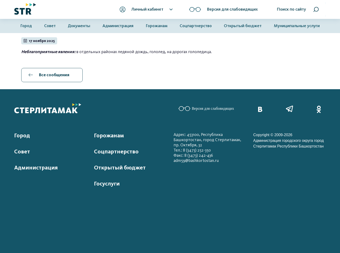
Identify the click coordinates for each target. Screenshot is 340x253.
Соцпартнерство (196, 25)
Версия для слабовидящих (206, 108)
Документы (79, 25)
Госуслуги (107, 183)
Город (26, 25)
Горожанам (156, 25)
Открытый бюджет (243, 25)
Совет (50, 25)
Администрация (117, 25)
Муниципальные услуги (297, 25)
